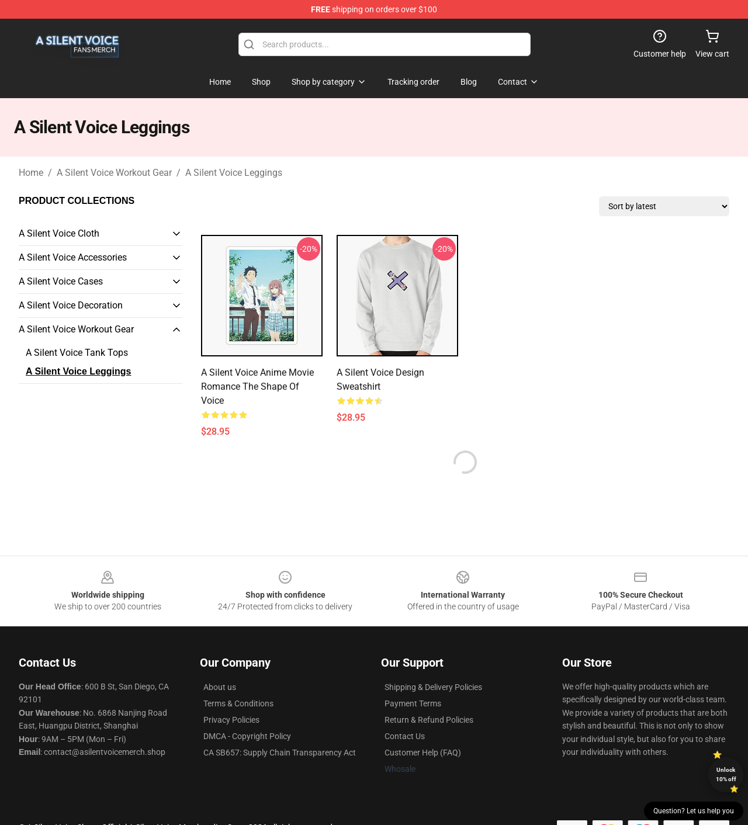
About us (219, 687)
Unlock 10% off (726, 774)
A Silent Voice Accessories (73, 257)
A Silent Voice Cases (61, 281)
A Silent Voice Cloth (59, 233)
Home (31, 172)
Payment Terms (413, 703)
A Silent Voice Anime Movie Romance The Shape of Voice (257, 386)
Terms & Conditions (238, 703)
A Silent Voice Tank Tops (77, 352)
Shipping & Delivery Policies (433, 687)
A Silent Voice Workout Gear (114, 172)
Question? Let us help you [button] (693, 811)
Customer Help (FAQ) (423, 752)
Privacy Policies (231, 720)
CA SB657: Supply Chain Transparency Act (279, 752)
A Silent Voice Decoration (71, 305)
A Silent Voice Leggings (233, 172)
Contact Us (405, 736)
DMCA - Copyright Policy (247, 736)
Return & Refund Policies (429, 720)
